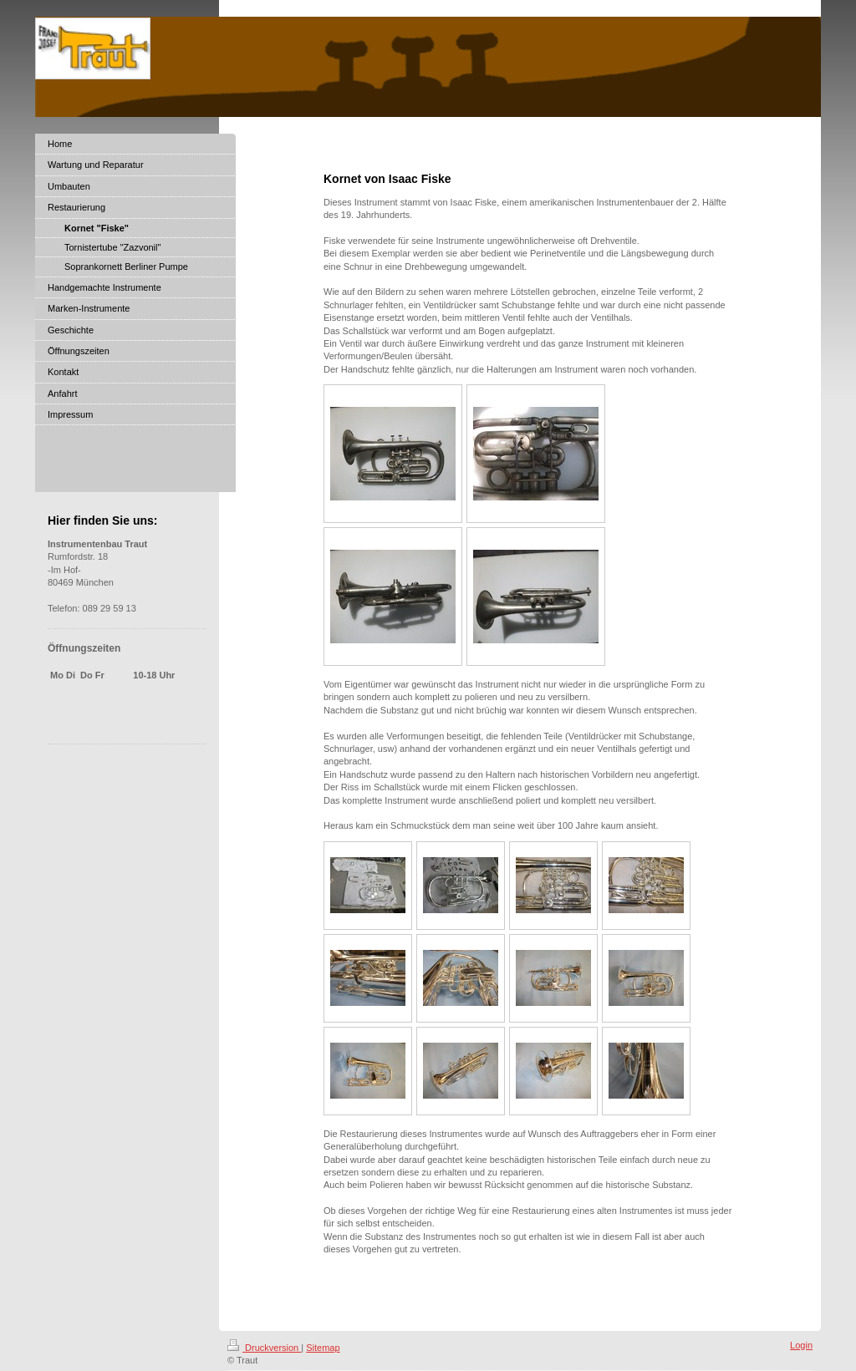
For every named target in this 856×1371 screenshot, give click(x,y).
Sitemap (322, 1348)
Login (801, 1345)
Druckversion (264, 1348)
